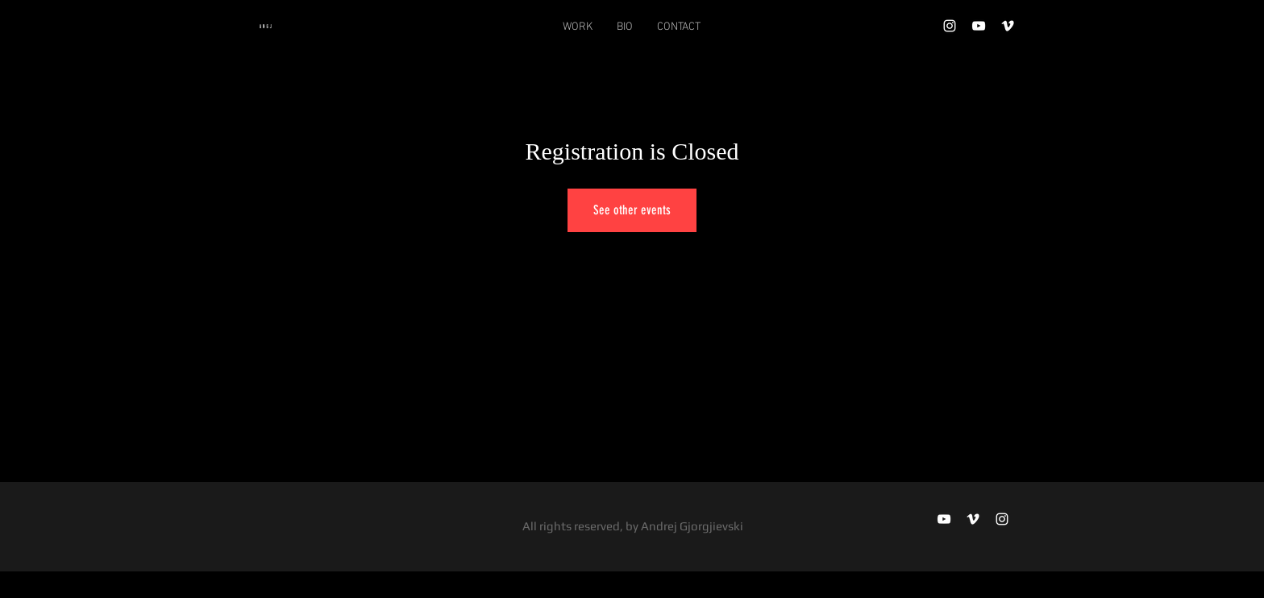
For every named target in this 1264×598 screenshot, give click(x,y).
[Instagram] (950, 26)
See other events (632, 210)
